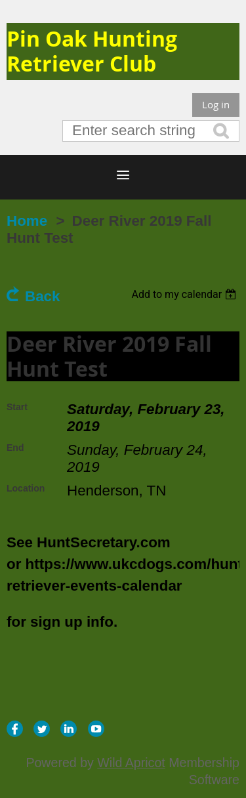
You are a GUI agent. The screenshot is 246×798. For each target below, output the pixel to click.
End (15, 447)
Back (42, 296)
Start (17, 407)
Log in (216, 104)
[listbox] (185, 294)
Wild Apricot (131, 762)
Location (26, 488)
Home (27, 221)
